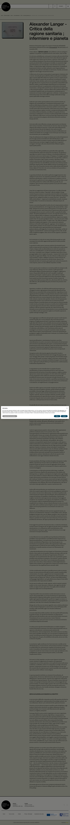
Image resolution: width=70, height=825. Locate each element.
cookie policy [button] (61, 410)
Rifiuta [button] (57, 416)
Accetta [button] (64, 416)
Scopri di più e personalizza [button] (9, 416)
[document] (35, 410)
